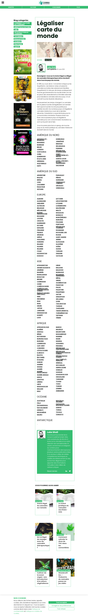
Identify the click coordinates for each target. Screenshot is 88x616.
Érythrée (40, 357)
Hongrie (40, 242)
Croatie (40, 221)
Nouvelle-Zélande (60, 401)
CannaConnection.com (44, 2)
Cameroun (41, 343)
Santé (16, 47)
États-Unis (41, 159)
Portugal (60, 224)
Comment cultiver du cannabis (22, 23)
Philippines (60, 292)
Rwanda (59, 346)
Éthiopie (40, 360)
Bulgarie (40, 216)
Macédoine (60, 208)
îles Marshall (42, 405)
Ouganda (60, 343)
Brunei (39, 279)
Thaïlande (60, 308)
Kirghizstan (42, 313)
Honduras (60, 139)
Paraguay (60, 175)
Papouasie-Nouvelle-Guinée (63, 404)
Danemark (41, 223)
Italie (39, 251)
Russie (58, 235)
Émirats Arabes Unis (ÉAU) (43, 293)
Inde (38, 296)
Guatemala (41, 163)
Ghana (39, 367)
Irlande (40, 244)
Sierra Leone (61, 367)
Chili (39, 182)
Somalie (59, 370)
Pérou (58, 177)
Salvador (60, 165)
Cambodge (41, 282)
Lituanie (59, 203)
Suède (58, 246)
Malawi (40, 389)
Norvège (59, 220)
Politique (18, 44)
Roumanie (60, 230)
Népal (58, 278)
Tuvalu (59, 412)
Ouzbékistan (61, 283)
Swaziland (60, 377)
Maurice (59, 329)
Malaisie (59, 268)
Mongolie (60, 272)
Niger (58, 339)
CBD (16, 30)
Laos (39, 317)
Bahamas (40, 142)
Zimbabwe (60, 391)
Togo (58, 384)
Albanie (40, 199)
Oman (58, 280)
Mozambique (61, 334)
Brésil (39, 180)
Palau (58, 287)
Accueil (39, 60)
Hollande (41, 239)
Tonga (58, 410)
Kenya (39, 377)
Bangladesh (42, 275)
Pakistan (59, 285)
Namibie (59, 336)
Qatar (58, 294)
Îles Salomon (42, 408)
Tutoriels (18, 36)
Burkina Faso (42, 339)
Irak (38, 301)
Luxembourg (61, 206)
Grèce (39, 237)
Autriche (41, 206)
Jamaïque (60, 141)
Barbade (40, 145)
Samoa (58, 407)
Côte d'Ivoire (42, 350)
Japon (39, 308)
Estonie (40, 225)
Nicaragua (60, 146)
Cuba (39, 154)
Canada (40, 149)
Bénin (39, 334)
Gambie (40, 364)
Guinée (39, 369)
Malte (58, 210)
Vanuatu (59, 414)
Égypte (40, 355)
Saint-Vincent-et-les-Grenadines (62, 162)
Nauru (39, 415)
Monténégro (61, 217)
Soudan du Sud (62, 374)
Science (17, 41)
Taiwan (59, 306)
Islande (40, 246)
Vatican (59, 256)
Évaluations (19, 39)
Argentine (41, 175)
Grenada (40, 161)
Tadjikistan (61, 304)
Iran (39, 303)
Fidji (39, 403)
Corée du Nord (43, 286)
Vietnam (59, 315)
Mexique (59, 144)
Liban (58, 265)
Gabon (39, 362)
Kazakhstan (42, 253)
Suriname (60, 180)
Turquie (59, 251)
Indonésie (41, 299)
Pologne (59, 222)
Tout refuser (61, 609)
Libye (39, 384)
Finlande (40, 230)
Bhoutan (40, 277)
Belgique (40, 208)
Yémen (58, 318)
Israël (39, 306)
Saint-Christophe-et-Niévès (62, 155)
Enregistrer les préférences (61, 606)
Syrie (58, 301)
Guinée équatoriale (42, 371)
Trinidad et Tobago (60, 182)
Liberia (39, 382)
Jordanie (40, 310)
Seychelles (60, 365)
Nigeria (59, 341)
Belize (39, 147)
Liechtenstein (61, 201)
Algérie (40, 329)
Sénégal (59, 363)
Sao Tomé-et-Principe (61, 359)
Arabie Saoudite (43, 268)
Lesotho (40, 379)
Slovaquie (60, 242)
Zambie (58, 388)
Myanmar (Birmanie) (60, 275)
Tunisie (59, 386)
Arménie (40, 270)
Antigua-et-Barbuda (42, 139)
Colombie (41, 184)
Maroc (59, 327)
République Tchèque (60, 227)
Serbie (58, 239)
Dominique (41, 156)
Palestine (60, 290)
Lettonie (59, 199)
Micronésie (41, 412)
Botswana (41, 336)
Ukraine (59, 253)
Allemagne (41, 201)
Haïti (39, 166)
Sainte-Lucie (61, 159)
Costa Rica (41, 152)
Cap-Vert (41, 346)
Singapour (60, 297)
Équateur (41, 187)
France (40, 232)
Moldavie (60, 213)
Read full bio (52, 471)
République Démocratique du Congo (63, 352)
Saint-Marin (61, 237)
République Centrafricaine (62, 348)
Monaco (59, 215)
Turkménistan (62, 313)
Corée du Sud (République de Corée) (43, 290)
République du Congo (61, 356)
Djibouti (40, 353)
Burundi (40, 341)
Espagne (40, 228)
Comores (40, 348)
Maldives (59, 270)
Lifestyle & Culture (22, 27)
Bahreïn (40, 272)
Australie (41, 401)
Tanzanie (59, 379)
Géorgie (40, 235)
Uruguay (59, 186)
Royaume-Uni (61, 232)
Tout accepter (61, 602)
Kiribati (40, 410)
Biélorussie (41, 210)
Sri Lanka (59, 299)
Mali (39, 391)
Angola (40, 332)
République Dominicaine (61, 151)
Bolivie (40, 177)
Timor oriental (62, 311)
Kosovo (40, 256)
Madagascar (42, 386)
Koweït (40, 315)
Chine (39, 284)
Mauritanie (60, 332)
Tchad (58, 381)
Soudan (59, 372)
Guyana (40, 189)
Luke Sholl (51, 67)
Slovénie (59, 244)
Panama (59, 148)
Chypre (40, 218)
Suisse (58, 249)
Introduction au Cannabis (21, 33)
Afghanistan (42, 265)
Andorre (40, 203)
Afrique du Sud (43, 327)
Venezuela (60, 188)
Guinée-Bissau (43, 375)
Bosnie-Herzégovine (42, 213)
